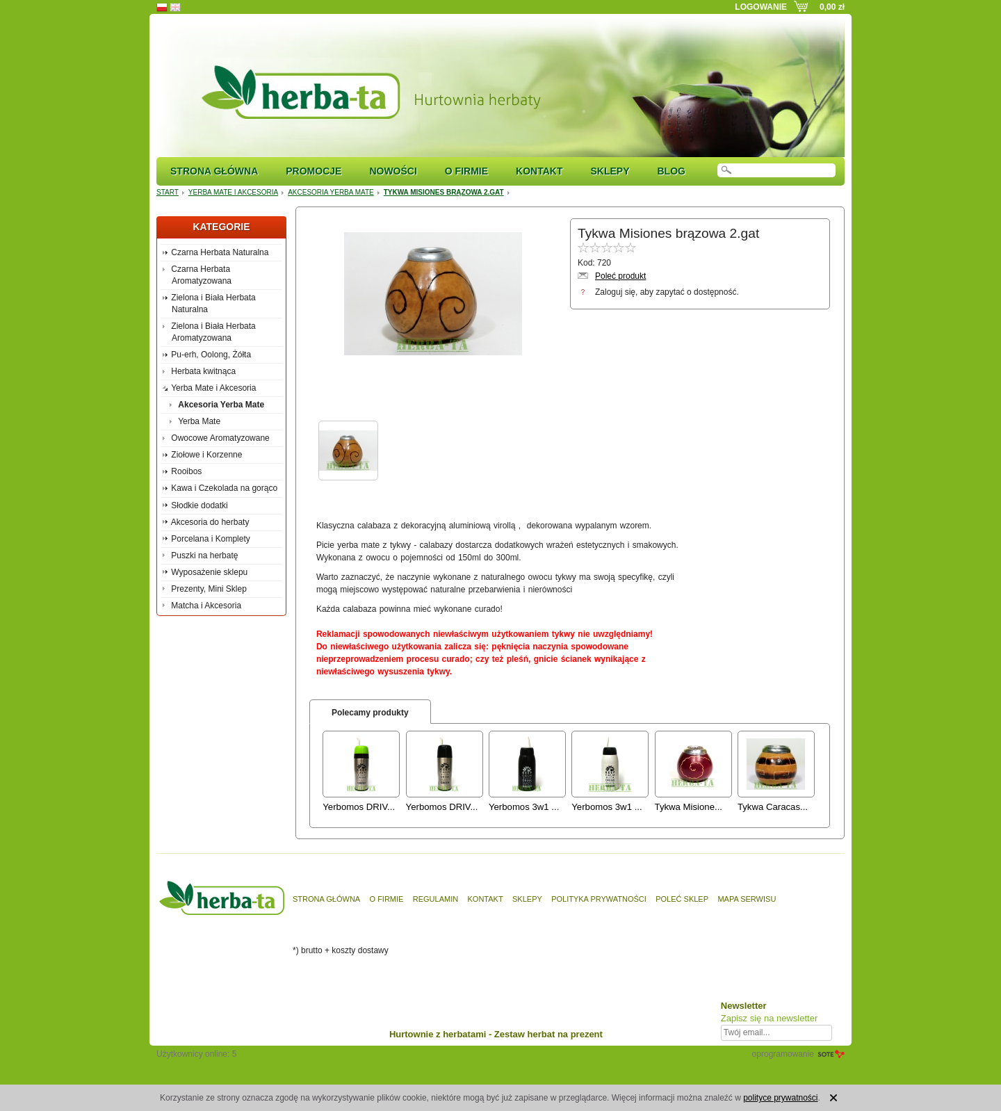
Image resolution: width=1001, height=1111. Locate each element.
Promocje (313, 171)
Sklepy (609, 171)
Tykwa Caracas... (773, 807)
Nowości (392, 171)
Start (167, 192)
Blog (671, 171)
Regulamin (435, 899)
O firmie (466, 171)
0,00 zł (832, 7)
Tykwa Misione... (688, 807)
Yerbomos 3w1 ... (524, 807)
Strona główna (214, 171)
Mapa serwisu (746, 899)
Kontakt (539, 171)
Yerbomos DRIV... (359, 807)
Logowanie (761, 7)
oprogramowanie (783, 1054)
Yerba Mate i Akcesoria (233, 192)
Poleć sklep (682, 899)
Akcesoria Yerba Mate (331, 192)
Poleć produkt (620, 276)
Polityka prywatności (598, 899)
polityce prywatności (780, 1098)
